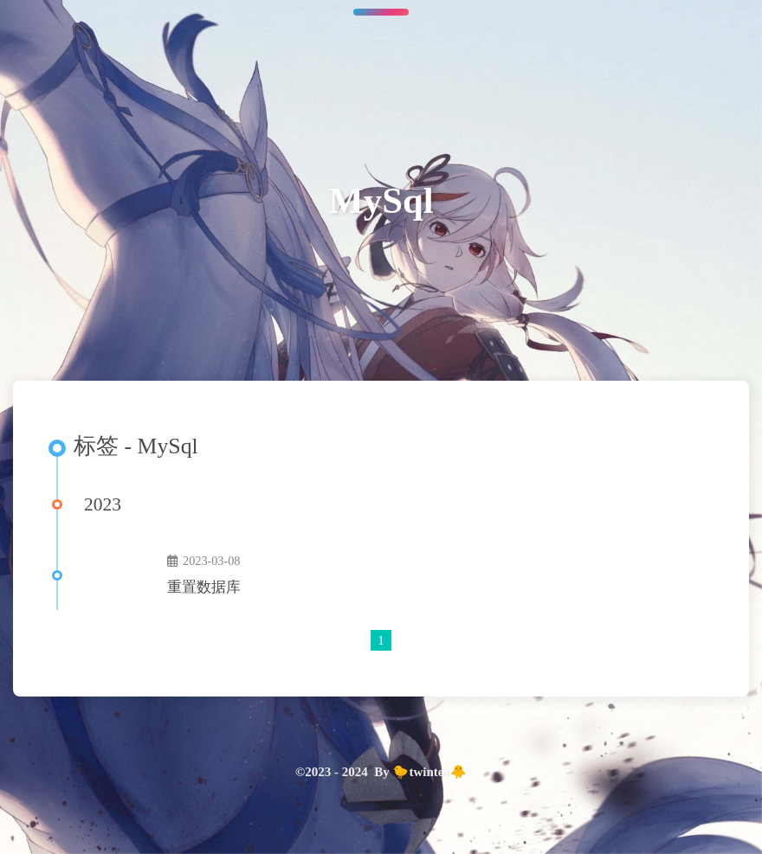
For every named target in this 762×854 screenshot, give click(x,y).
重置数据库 (204, 587)
